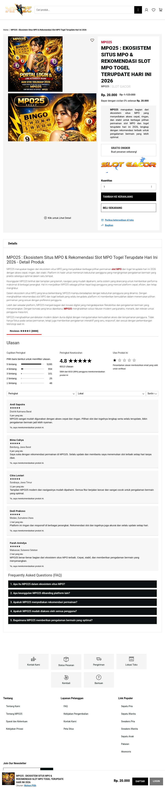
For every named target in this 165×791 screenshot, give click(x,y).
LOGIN (156, 781)
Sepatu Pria (124, 694)
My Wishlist (153, 10)
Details (12, 233)
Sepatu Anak (124, 718)
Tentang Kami (10, 694)
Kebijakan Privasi (11, 712)
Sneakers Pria (125, 706)
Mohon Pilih (30, 785)
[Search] (138, 10)
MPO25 (68, 299)
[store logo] (18, 9)
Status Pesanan (66, 655)
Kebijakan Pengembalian (73, 700)
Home (5, 20)
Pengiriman (99, 655)
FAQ (63, 694)
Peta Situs (66, 712)
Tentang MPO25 (11, 700)
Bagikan (109, 215)
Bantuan (99, 673)
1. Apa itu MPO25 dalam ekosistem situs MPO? (37, 574)
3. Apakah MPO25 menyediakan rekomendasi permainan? (43, 592)
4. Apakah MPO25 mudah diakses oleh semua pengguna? (43, 601)
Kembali (66, 673)
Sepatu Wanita (125, 700)
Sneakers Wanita (126, 712)
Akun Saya (146, 10)
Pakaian (122, 724)
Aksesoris (123, 730)
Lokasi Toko (131, 655)
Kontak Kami (33, 655)
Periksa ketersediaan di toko (119, 210)
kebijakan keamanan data (31, 758)
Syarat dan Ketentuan (14, 706)
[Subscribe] (46, 748)
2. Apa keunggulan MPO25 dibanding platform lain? (40, 583)
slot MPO (117, 259)
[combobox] (88, 10)
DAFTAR (140, 781)
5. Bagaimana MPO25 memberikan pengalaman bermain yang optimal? (51, 610)
